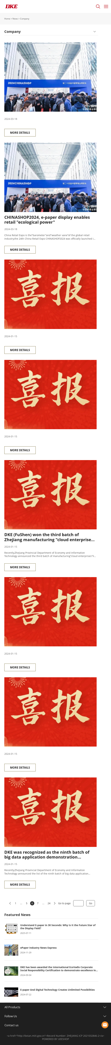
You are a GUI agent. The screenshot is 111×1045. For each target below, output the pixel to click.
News (15, 18)
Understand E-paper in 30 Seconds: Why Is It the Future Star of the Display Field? (57, 927)
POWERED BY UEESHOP (55, 1039)
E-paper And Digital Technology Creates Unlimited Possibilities (57, 989)
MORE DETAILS (20, 133)
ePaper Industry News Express (38, 947)
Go (90, 903)
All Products (12, 1007)
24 (49, 903)
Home (7, 18)
